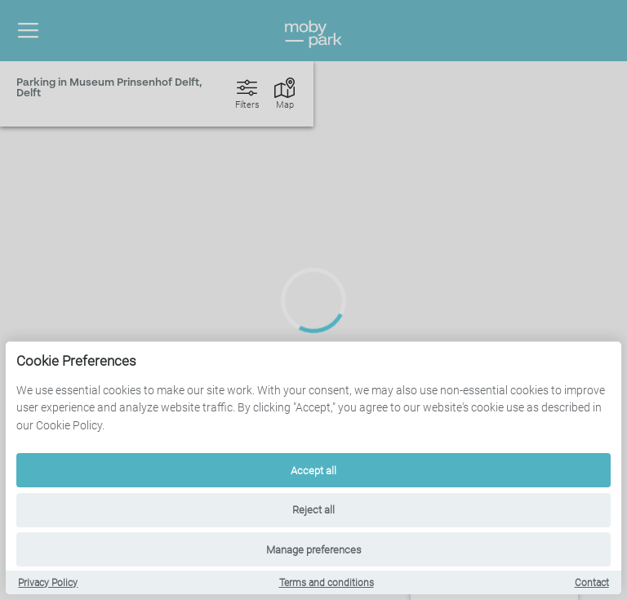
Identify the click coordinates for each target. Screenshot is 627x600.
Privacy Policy (48, 583)
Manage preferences (314, 550)
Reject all (313, 510)
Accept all (313, 470)
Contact (592, 583)
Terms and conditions (326, 583)
